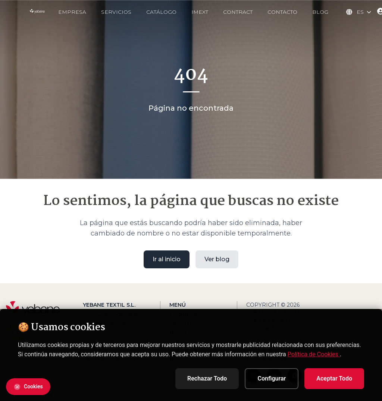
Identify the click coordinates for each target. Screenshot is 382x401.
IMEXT (199, 12)
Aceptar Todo (334, 378)
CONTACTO (282, 12)
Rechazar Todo (207, 378)
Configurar (271, 378)
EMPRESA (72, 12)
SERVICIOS (116, 12)
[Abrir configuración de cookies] (28, 386)
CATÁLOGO (161, 12)
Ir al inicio (167, 258)
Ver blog (216, 258)
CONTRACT (238, 12)
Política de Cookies (314, 354)
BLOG (320, 12)
